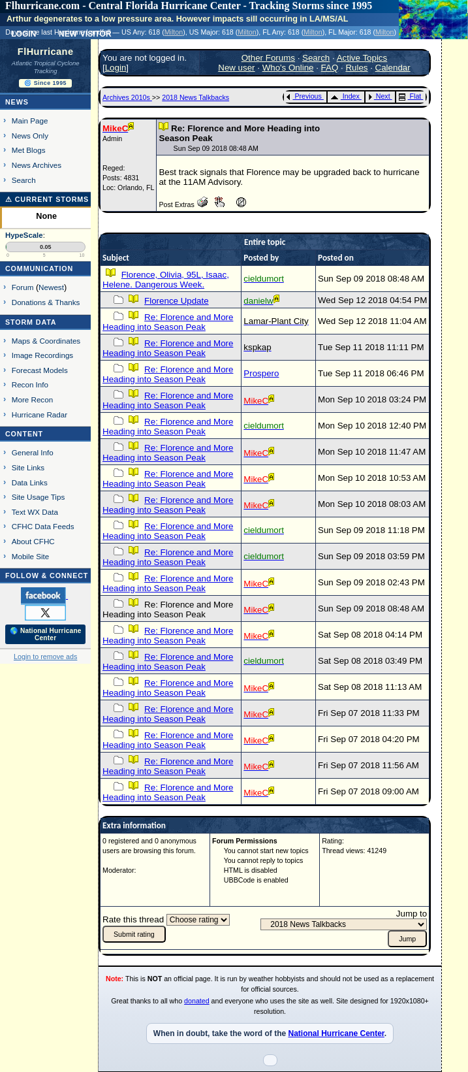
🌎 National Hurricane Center (46, 634)
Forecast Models (40, 370)
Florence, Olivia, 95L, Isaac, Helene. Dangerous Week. (165, 279)
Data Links (30, 482)
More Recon (32, 399)
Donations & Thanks (46, 302)
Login (116, 68)
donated (197, 1001)
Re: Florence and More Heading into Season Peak (167, 322)
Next (379, 96)
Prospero (261, 373)
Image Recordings (42, 355)
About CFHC (33, 541)
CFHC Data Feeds (43, 526)
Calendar (393, 68)
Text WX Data (35, 512)
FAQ (330, 68)
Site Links (28, 467)
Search (24, 180)
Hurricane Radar (39, 414)
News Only (30, 135)
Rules (356, 68)
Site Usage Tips (38, 497)
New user (236, 68)
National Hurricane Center (336, 1033)
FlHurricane (46, 51)
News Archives (36, 165)
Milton (173, 32)
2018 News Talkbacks (195, 97)
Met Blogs (29, 150)
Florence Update (176, 301)
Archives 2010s (127, 97)
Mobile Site (31, 556)
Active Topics (362, 58)
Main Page (30, 120)
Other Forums (268, 58)
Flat (410, 96)
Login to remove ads (45, 656)
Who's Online (288, 68)
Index (345, 96)
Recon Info (30, 384)
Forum (23, 287)
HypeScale (24, 235)
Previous (304, 96)
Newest (51, 287)
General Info (33, 452)
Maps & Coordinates (46, 340)
